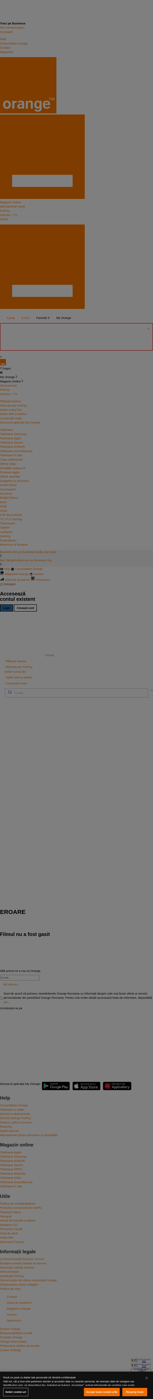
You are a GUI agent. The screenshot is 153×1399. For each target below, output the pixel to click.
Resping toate (135, 1391)
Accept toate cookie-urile (102, 1391)
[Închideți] (146, 1378)
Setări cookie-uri (15, 1391)
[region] (76, 1385)
